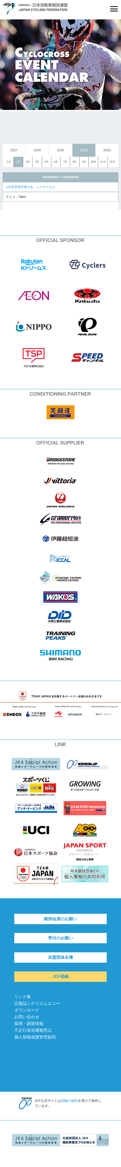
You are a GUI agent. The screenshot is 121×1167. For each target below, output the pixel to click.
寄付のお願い (60, 938)
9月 (84, 161)
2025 (60, 150)
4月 (37, 161)
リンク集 (22, 996)
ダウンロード (26, 1010)
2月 (18, 161)
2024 (84, 150)
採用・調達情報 (28, 1023)
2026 (37, 150)
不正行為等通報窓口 (33, 1030)
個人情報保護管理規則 (35, 1037)
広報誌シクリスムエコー (37, 1003)
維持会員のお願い (60, 919)
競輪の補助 (69, 1101)
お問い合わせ (26, 1017)
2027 (14, 150)
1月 (9, 161)
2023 (107, 150)
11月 (102, 161)
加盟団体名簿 (60, 957)
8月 (75, 161)
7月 (65, 161)
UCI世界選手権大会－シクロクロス (30, 187)
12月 (112, 161)
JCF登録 (60, 976)
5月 (46, 161)
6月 (56, 161)
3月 (28, 161)
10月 (93, 161)
